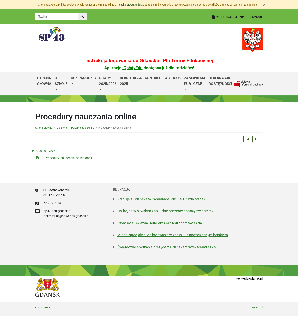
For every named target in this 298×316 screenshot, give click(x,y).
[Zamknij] (263, 5)
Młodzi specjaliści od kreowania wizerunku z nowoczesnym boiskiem (172, 235)
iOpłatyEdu (132, 67)
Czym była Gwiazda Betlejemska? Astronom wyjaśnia (159, 223)
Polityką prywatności (129, 4)
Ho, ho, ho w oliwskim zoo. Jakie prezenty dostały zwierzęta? (165, 211)
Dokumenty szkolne (82, 127)
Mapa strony (42, 307)
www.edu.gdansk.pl (249, 278)
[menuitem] (61, 84)
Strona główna (44, 81)
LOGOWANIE (251, 17)
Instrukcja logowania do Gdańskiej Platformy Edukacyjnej (149, 61)
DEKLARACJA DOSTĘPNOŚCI (220, 81)
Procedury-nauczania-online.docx (68, 158)
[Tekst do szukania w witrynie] (56, 16)
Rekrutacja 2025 (131, 81)
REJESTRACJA (225, 17)
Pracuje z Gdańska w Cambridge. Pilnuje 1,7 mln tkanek (161, 199)
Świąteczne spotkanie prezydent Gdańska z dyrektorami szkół (167, 247)
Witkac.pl (257, 307)
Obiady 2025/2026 (107, 81)
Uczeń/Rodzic (83, 78)
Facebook (172, 78)
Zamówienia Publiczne (194, 81)
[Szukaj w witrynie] (82, 16)
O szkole (61, 81)
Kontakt (152, 78)
